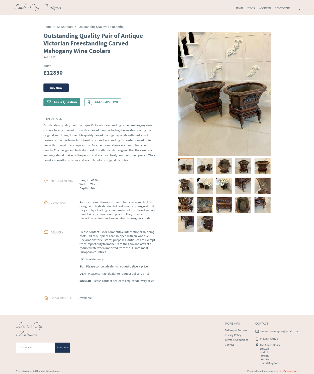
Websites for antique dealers (261, 370)
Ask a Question (62, 102)
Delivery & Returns (236, 330)
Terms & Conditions (236, 340)
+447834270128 (103, 102)
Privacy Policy (233, 335)
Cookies (229, 344)
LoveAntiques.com (288, 370)
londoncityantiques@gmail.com (279, 331)
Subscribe (62, 347)
